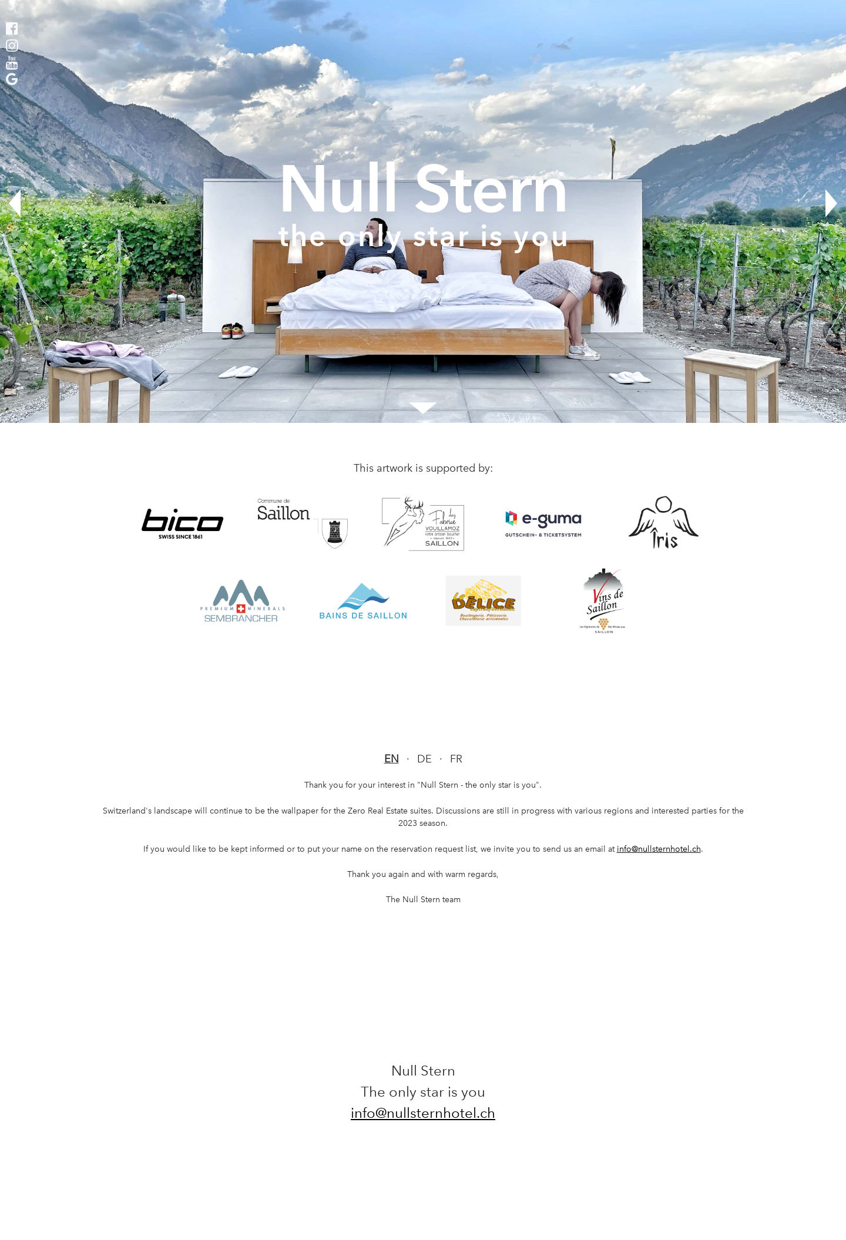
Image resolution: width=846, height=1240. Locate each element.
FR (456, 758)
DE (424, 758)
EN (391, 758)
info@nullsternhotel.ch (659, 848)
